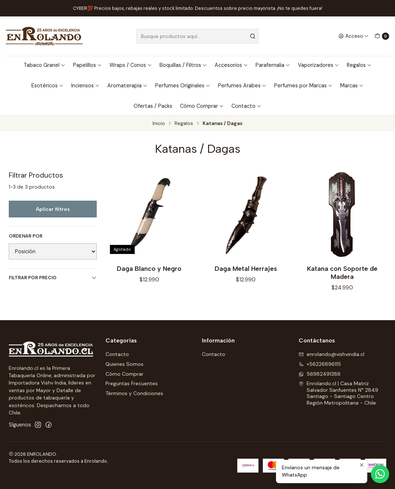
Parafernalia (273, 65)
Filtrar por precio (53, 277)
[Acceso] (354, 36)
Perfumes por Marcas (303, 85)
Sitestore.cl (90, 470)
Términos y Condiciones (134, 393)
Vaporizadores (318, 65)
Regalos (359, 65)
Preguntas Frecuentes (132, 383)
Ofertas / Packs (153, 106)
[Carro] (382, 36)
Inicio (159, 123)
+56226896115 (320, 364)
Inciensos (85, 85)
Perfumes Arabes (242, 85)
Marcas (352, 85)
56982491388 (320, 374)
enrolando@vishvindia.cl (331, 354)
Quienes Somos (124, 364)
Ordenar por (25, 236)
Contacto (246, 106)
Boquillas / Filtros (183, 65)
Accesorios (231, 65)
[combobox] (197, 36)
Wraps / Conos (131, 65)
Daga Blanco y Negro (149, 268)
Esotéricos (47, 85)
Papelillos (87, 65)
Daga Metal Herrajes (246, 268)
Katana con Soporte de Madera (342, 272)
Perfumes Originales (182, 85)
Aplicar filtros (53, 209)
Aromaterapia (127, 85)
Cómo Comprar (202, 106)
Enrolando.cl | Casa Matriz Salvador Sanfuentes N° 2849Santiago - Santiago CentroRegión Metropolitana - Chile (338, 393)
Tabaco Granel (44, 65)
